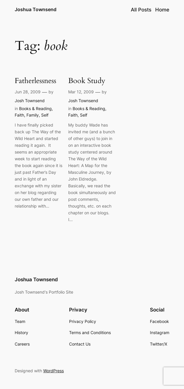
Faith (19, 114)
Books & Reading (35, 108)
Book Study (86, 81)
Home (162, 10)
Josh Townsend (30, 100)
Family (32, 114)
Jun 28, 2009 (28, 91)
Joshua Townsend (35, 9)
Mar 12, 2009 (81, 91)
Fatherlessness (35, 81)
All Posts (141, 10)
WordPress (53, 370)
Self (44, 114)
